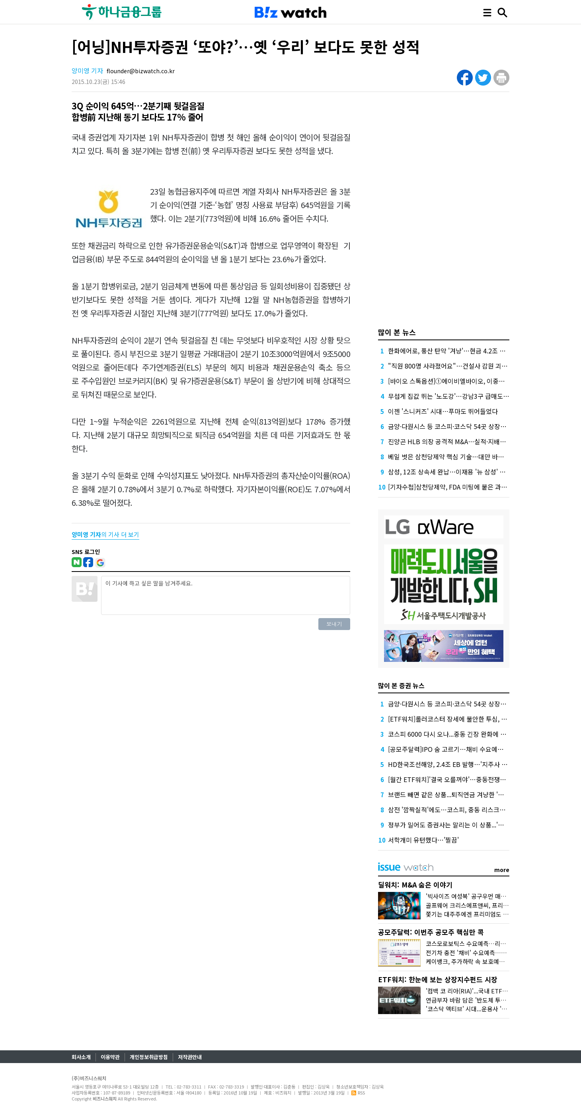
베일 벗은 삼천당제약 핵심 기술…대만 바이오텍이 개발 (461, 456)
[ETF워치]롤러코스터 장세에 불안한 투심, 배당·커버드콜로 (466, 719)
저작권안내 (190, 1057)
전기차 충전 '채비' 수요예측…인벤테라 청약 (481, 952)
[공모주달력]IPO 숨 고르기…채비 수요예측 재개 (452, 749)
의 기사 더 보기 (105, 534)
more (501, 870)
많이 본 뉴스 (397, 332)
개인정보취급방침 (149, 1057)
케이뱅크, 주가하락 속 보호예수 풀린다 (474, 961)
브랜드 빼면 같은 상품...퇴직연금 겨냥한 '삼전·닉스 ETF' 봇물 (470, 794)
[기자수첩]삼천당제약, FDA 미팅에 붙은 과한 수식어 (457, 487)
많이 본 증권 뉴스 (401, 685)
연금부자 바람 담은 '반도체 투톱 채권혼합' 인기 (485, 1000)
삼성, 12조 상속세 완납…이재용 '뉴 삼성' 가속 (449, 471)
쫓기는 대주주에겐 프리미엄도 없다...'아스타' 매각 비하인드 (500, 914)
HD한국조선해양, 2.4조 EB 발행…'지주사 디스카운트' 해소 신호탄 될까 (483, 764)
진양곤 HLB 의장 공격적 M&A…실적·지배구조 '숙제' (458, 441)
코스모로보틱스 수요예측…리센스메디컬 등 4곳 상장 (492, 943)
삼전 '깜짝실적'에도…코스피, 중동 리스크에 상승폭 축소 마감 (470, 809)
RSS (358, 1092)
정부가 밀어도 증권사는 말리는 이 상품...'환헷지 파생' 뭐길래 (469, 824)
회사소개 (81, 1057)
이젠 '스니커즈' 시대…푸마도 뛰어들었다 (443, 411)
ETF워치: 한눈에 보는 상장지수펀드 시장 (437, 979)
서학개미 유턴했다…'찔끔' (423, 840)
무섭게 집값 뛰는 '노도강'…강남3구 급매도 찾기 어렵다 (462, 396)
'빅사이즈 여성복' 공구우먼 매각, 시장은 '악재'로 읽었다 (496, 896)
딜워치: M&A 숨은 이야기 (415, 885)
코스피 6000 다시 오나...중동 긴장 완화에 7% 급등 (455, 734)
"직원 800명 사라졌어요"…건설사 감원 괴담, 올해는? (460, 366)
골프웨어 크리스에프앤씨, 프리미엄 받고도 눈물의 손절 (494, 905)
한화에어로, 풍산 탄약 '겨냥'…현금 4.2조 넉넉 (449, 350)
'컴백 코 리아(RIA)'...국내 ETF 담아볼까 (476, 991)
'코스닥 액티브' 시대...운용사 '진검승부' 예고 (482, 1009)
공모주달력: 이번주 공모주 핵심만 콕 (431, 932)
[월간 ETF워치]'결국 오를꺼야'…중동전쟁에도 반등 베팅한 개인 (473, 779)
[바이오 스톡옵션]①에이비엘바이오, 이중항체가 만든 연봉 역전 (472, 381)
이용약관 (110, 1057)
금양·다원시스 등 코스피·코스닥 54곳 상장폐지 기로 (457, 426)
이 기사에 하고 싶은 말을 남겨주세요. (225, 595)
